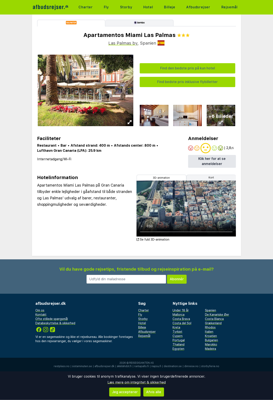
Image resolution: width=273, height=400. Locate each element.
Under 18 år (181, 310)
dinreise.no (191, 366)
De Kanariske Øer (217, 314)
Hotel (148, 7)
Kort (211, 177)
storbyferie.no (210, 366)
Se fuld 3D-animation (152, 239)
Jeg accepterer (125, 392)
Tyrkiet (177, 331)
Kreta (176, 327)
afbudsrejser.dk (104, 366)
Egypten (178, 348)
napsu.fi (156, 366)
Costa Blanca (214, 319)
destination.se (173, 366)
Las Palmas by (122, 43)
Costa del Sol (182, 323)
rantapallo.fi (141, 366)
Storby (126, 7)
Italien (209, 331)
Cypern (178, 336)
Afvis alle (153, 392)
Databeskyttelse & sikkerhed (55, 323)
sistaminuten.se (82, 366)
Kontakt (40, 314)
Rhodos (210, 327)
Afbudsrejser (198, 7)
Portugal (179, 340)
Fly (106, 7)
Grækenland (213, 323)
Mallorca (178, 314)
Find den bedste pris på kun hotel (187, 68)
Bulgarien (211, 340)
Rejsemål (229, 7)
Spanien (210, 310)
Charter (85, 7)
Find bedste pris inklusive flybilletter (187, 82)
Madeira (210, 348)
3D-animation (161, 177)
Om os (39, 310)
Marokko (211, 344)
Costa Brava (181, 319)
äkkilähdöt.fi (124, 366)
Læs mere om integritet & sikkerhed (136, 382)
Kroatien (211, 336)
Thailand (178, 344)
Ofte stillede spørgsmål (51, 319)
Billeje (169, 7)
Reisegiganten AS (141, 362)
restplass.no (62, 366)
